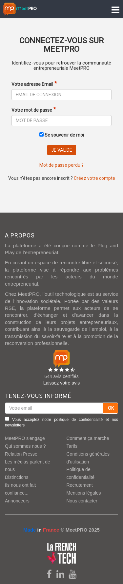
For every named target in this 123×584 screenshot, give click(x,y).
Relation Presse (21, 454)
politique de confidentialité (78, 419)
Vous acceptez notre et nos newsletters (61, 422)
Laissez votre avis (61, 383)
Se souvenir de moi (61, 135)
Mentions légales (84, 493)
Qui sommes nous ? (25, 446)
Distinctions (17, 477)
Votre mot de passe (31, 110)
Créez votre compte (94, 178)
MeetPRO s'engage (25, 438)
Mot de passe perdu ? (61, 165)
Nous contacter (82, 500)
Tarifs (72, 446)
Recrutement (80, 485)
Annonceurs (17, 500)
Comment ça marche (88, 438)
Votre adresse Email (32, 84)
